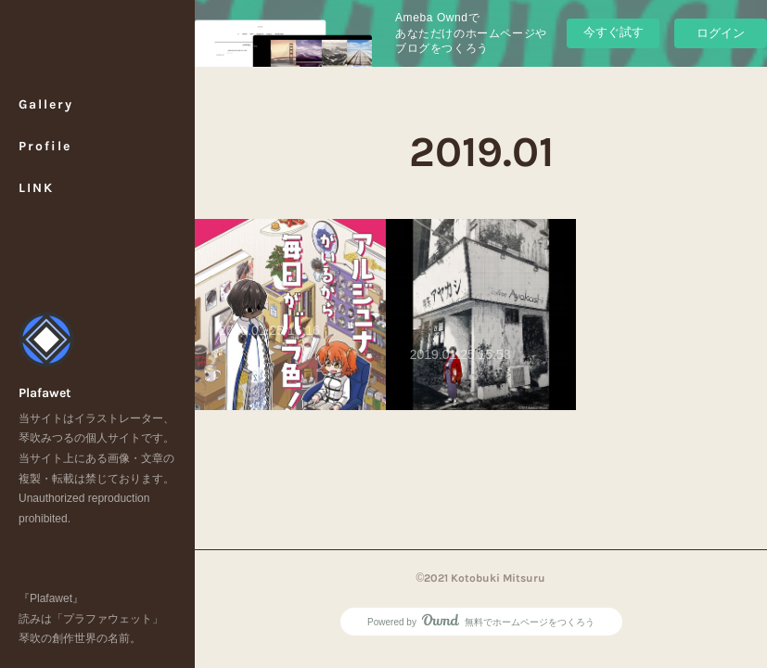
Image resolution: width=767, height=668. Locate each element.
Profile (45, 146)
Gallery (46, 104)
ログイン (721, 33)
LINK (36, 188)
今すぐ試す (613, 32)
